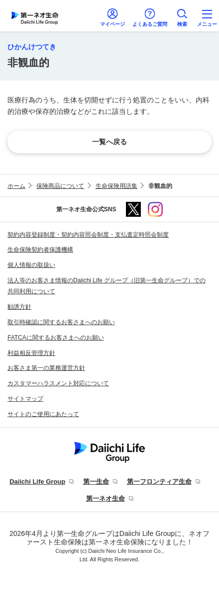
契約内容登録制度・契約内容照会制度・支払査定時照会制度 (88, 234)
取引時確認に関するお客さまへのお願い (61, 322)
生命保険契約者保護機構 (40, 249)
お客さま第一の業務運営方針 (46, 367)
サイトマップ (25, 398)
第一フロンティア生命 (159, 481)
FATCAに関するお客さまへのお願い (55, 337)
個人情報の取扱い (31, 265)
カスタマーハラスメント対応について (58, 383)
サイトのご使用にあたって (43, 414)
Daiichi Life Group (37, 481)
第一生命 (96, 481)
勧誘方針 (19, 306)
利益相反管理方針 (31, 353)
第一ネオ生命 (105, 498)
